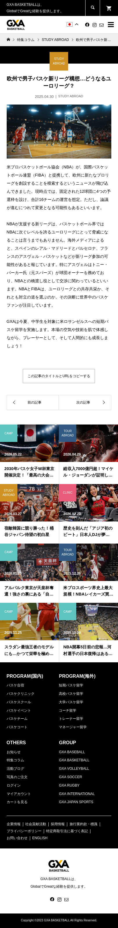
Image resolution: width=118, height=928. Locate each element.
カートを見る (17, 802)
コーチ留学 (67, 710)
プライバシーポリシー (24, 831)
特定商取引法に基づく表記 (67, 831)
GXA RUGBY (69, 785)
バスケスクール (19, 702)
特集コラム (15, 760)
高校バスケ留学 (71, 694)
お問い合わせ (17, 838)
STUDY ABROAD (55, 40)
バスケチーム (17, 719)
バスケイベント (19, 710)
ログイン (14, 785)
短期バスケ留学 (71, 685)
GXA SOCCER (70, 777)
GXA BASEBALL (72, 752)
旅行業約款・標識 (83, 824)
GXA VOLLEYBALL (74, 769)
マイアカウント (19, 794)
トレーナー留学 (71, 719)
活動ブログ (15, 769)
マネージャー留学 (73, 727)
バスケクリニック (21, 694)
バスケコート (17, 727)
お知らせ (14, 752)
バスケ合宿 (15, 685)
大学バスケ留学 (71, 702)
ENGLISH (40, 838)
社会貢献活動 (35, 824)
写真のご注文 (17, 777)
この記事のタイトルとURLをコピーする (59, 376)
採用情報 (58, 824)
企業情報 (14, 824)
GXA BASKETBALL (74, 760)
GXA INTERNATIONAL (77, 794)
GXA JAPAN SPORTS (76, 802)
